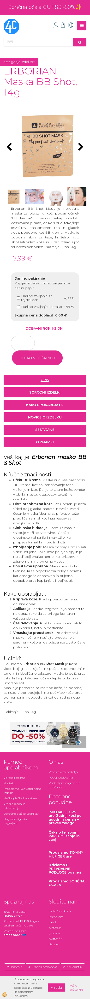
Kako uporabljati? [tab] (45, 405)
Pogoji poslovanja (61, 777)
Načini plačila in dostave (20, 798)
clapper (54, 944)
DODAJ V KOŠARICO (37, 358)
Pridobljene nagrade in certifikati (64, 785)
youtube (54, 933)
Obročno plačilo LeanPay (21, 813)
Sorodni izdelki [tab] (44, 392)
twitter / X (55, 939)
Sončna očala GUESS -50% (41, 7)
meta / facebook (60, 911)
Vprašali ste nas (14, 777)
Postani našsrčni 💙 (15, 933)
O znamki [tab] (45, 442)
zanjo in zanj (64, 836)
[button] (80, 147)
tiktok (53, 922)
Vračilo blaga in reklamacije (14, 806)
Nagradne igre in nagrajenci (15, 821)
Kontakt (9, 783)
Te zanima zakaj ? (15, 913)
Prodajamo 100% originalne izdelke (22, 791)
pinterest (55, 928)
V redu (56, 987)
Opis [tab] (45, 380)
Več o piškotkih (76, 987)
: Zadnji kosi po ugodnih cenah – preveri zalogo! (65, 817)
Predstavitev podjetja (63, 772)
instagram (56, 917)
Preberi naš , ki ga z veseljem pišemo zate (21, 923)
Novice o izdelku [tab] (45, 417)
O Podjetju (74, 967)
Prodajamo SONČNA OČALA (66, 883)
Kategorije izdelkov (19, 62)
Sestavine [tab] (44, 430)
